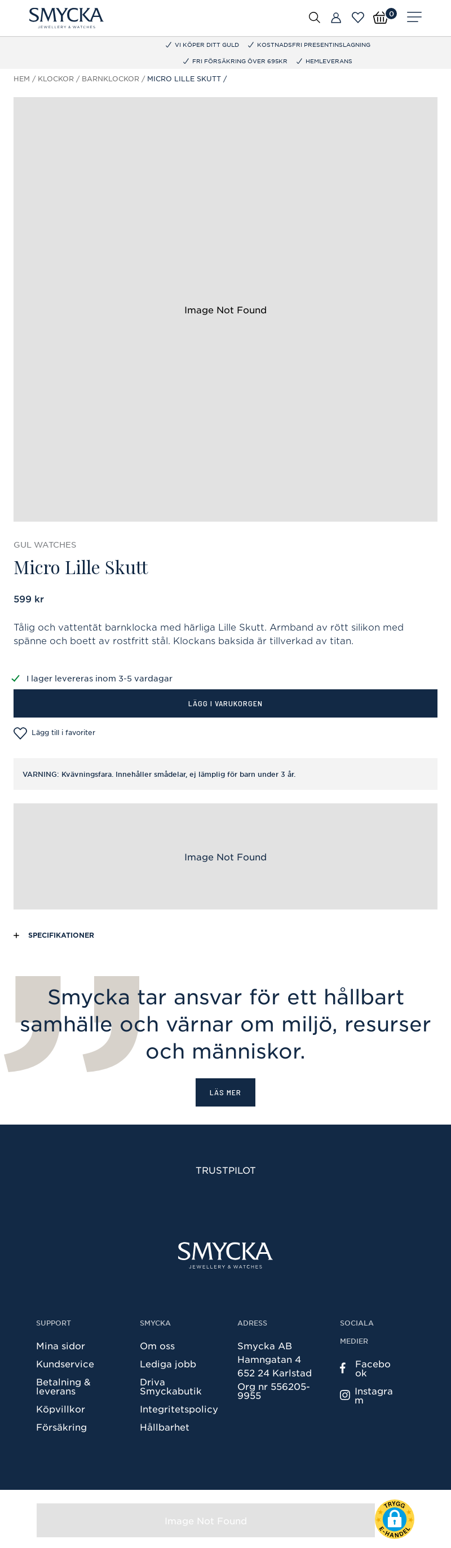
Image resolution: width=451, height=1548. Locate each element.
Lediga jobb (168, 1363)
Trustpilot (226, 1169)
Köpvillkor (60, 1408)
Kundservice (65, 1363)
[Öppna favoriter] (358, 17)
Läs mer (225, 1092)
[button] (394, 1519)
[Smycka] (66, 18)
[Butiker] (336, 18)
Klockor (56, 78)
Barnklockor (110, 78)
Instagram (366, 1395)
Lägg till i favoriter (54, 733)
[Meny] (414, 18)
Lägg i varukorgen (225, 703)
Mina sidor (60, 1345)
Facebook (365, 1368)
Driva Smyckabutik (171, 1386)
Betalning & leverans (63, 1386)
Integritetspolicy (179, 1408)
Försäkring (61, 1426)
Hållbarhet (164, 1426)
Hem (22, 78)
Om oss (157, 1345)
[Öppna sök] (314, 17)
